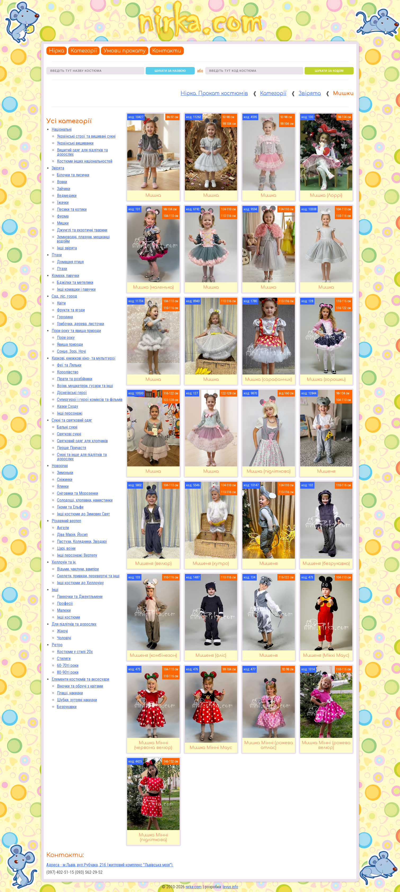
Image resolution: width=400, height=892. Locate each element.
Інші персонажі (69, 413)
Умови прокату (125, 50)
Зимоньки (65, 472)
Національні (62, 129)
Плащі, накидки (70, 692)
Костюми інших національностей (84, 161)
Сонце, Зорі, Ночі (71, 351)
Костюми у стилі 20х (75, 651)
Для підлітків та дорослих (74, 624)
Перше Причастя (71, 447)
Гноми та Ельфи (70, 507)
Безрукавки (67, 706)
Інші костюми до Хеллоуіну (80, 582)
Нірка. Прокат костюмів (214, 93)
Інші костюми (68, 617)
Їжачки (63, 202)
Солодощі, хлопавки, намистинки (85, 500)
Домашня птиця (70, 261)
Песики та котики (72, 209)
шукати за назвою (170, 70)
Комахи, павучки (65, 275)
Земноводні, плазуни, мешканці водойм (83, 239)
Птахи (57, 254)
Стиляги (63, 658)
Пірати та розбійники (74, 378)
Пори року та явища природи (76, 330)
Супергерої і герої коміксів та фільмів (89, 399)
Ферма (63, 216)
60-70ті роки (67, 665)
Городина (65, 316)
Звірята (310, 93)
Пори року (66, 337)
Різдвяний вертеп (66, 520)
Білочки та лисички (73, 174)
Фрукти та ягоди (71, 310)
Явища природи (70, 344)
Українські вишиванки (75, 143)
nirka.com (194, 886)
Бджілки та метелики (75, 282)
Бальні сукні (67, 427)
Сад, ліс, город (64, 296)
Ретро (57, 644)
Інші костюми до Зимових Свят (83, 513)
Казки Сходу (67, 406)
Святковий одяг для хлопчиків (82, 440)
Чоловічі (64, 637)
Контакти (166, 50)
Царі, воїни (66, 548)
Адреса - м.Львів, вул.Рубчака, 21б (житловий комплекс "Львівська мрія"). (109, 864)
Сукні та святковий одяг (72, 420)
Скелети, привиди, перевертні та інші (88, 575)
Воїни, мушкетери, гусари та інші (85, 385)
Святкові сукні (69, 433)
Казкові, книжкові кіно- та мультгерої (83, 358)
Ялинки (63, 486)
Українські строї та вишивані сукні (86, 136)
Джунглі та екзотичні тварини (82, 230)
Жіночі (62, 631)
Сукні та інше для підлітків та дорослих (82, 456)
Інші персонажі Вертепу (77, 555)
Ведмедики (67, 195)
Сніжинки (64, 479)
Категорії (84, 50)
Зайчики (63, 188)
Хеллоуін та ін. (64, 562)
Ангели (63, 527)
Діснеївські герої (72, 392)
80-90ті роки (67, 672)
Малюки (64, 610)
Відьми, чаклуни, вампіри (78, 569)
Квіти (61, 303)
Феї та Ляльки (69, 365)
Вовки (62, 181)
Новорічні (60, 465)
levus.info (230, 886)
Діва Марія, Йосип (72, 534)
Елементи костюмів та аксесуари (80, 679)
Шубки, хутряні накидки (77, 699)
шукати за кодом (329, 70)
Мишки (63, 223)
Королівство (67, 371)
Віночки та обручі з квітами (80, 686)
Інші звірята (67, 248)
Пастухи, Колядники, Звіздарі (82, 541)
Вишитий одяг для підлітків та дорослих (82, 152)
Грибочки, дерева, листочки (80, 323)
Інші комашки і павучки (76, 289)
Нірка (56, 50)
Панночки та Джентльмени (80, 596)
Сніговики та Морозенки (77, 493)
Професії (65, 603)
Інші (55, 589)
